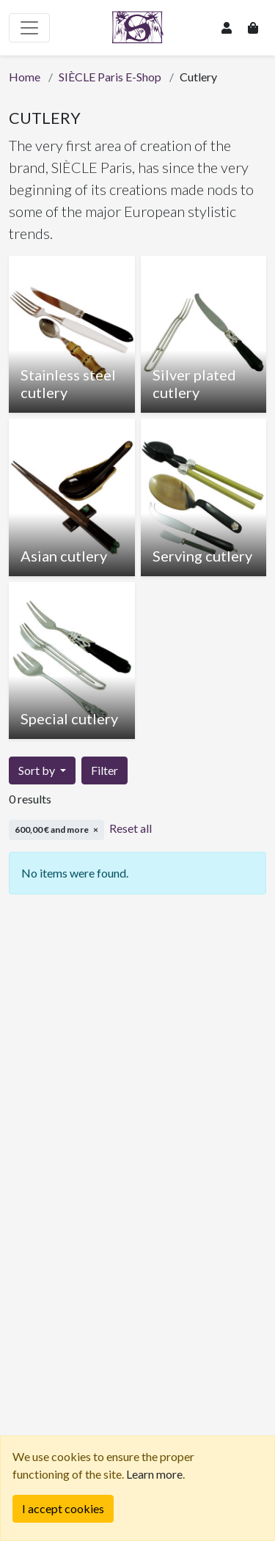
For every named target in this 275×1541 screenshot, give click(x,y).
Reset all (130, 828)
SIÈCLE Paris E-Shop (110, 77)
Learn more (154, 1474)
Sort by (37, 770)
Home (24, 77)
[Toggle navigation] (29, 28)
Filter (104, 770)
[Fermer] (63, 1509)
